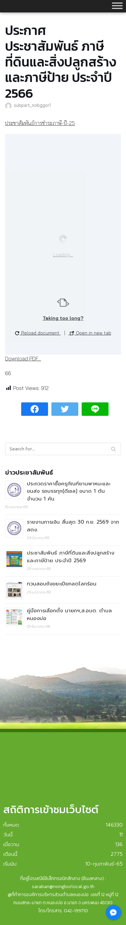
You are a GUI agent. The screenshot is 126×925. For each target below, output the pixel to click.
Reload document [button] (37, 333)
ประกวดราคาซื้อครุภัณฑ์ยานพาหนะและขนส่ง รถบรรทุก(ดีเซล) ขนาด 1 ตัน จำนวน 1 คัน (69, 491)
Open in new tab (90, 333)
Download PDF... (23, 358)
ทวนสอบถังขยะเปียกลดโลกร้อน (61, 583)
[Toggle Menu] (117, 5)
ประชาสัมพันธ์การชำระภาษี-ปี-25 (40, 123)
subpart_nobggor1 (32, 105)
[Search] (63, 449)
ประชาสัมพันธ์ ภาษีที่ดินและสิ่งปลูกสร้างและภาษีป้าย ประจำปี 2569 (70, 556)
